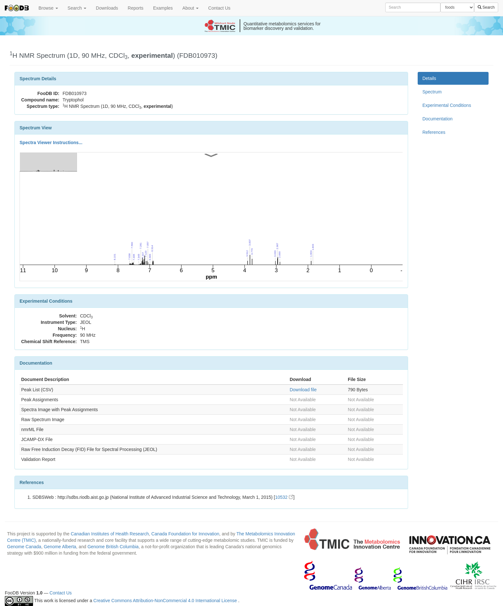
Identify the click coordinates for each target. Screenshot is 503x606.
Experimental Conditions (446, 105)
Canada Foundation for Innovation (185, 533)
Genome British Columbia (113, 546)
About (191, 8)
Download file (303, 389)
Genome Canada (24, 546)
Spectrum (432, 91)
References (434, 132)
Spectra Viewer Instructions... (51, 142)
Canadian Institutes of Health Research (110, 533)
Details (429, 78)
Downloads (107, 8)
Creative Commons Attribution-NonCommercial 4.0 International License (165, 600)
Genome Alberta (60, 546)
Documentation (437, 118)
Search (77, 8)
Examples (163, 8)
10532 (284, 497)
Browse (48, 8)
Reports (135, 8)
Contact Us (219, 8)
